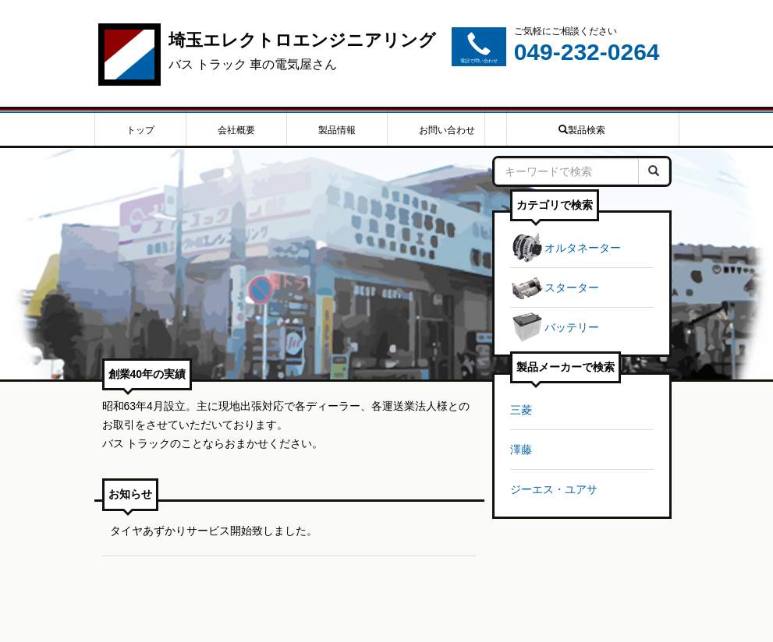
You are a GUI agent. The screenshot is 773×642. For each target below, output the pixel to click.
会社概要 (236, 130)
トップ (140, 130)
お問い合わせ (447, 130)
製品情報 (337, 130)
